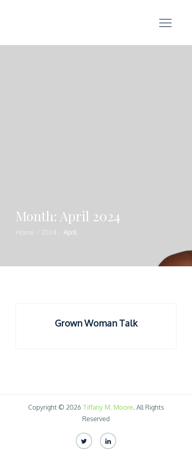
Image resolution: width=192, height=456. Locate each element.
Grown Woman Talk (96, 323)
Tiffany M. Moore (108, 407)
